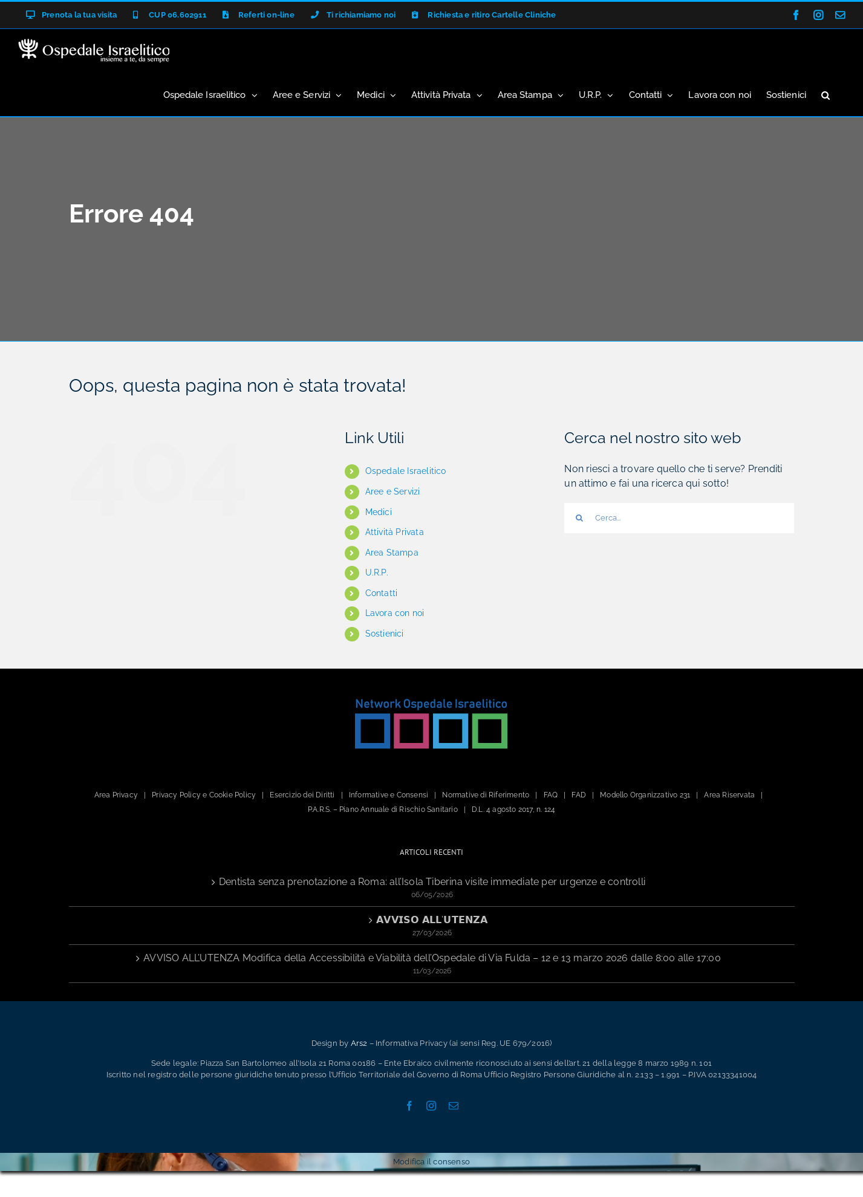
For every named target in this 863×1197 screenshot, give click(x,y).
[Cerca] (579, 518)
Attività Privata (394, 532)
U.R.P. (376, 572)
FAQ (551, 795)
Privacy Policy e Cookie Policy (204, 795)
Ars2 (359, 1043)
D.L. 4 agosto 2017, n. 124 (513, 809)
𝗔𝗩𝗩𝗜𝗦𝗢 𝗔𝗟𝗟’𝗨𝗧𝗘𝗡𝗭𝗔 (431, 920)
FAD (579, 795)
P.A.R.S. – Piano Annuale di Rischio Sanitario (383, 809)
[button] (825, 94)
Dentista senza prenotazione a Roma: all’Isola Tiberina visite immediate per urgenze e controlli (432, 881)
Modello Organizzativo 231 (645, 795)
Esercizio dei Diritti (302, 795)
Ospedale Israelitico (405, 471)
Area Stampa (391, 552)
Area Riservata (729, 795)
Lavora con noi (395, 613)
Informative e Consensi (388, 795)
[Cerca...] (679, 518)
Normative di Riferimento (485, 795)
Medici (378, 512)
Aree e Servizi (392, 491)
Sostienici (384, 633)
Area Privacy (116, 795)
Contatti (381, 593)
